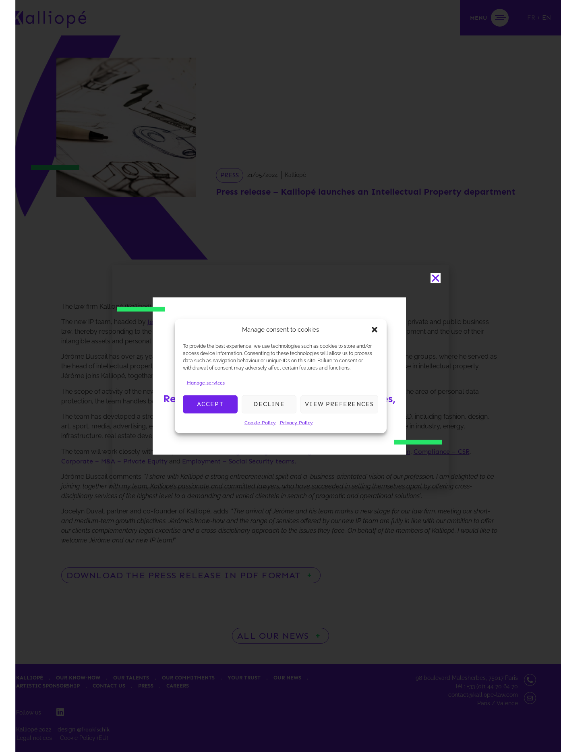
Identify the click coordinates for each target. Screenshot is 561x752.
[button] (375, 330)
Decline (268, 404)
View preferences (339, 404)
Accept (210, 404)
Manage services (206, 382)
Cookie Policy (260, 422)
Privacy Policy (296, 422)
